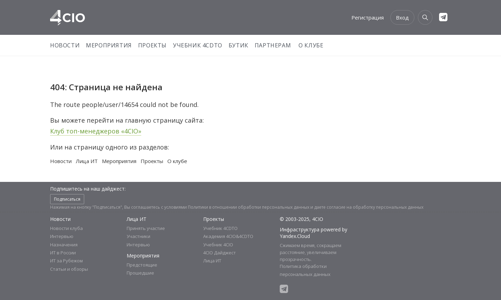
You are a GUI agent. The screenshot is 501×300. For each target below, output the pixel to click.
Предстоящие (142, 265)
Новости (65, 45)
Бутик (238, 45)
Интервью (61, 236)
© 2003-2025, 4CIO (301, 219)
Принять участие (146, 228)
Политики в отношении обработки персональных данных (248, 207)
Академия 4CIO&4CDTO (228, 236)
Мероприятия (109, 45)
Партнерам (273, 45)
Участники (138, 236)
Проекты (152, 45)
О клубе (177, 160)
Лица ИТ (87, 160)
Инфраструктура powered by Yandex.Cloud (313, 233)
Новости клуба (66, 228)
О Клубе (311, 45)
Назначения (64, 244)
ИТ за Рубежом (66, 260)
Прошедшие (140, 273)
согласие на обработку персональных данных (375, 207)
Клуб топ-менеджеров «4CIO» (95, 131)
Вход (402, 17)
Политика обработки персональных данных (305, 270)
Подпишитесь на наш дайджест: (88, 188)
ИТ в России (63, 252)
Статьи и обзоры (69, 269)
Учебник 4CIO (218, 244)
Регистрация (367, 17)
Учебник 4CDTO (197, 45)
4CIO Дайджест (219, 252)
